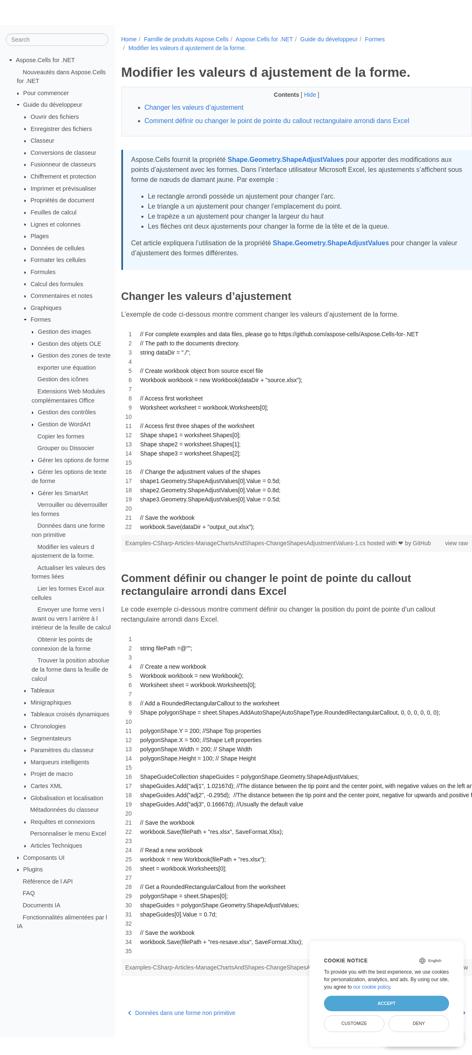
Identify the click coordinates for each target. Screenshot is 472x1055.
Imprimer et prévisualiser (63, 188)
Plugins (33, 869)
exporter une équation (67, 367)
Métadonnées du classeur (64, 809)
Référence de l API (48, 881)
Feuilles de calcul (53, 212)
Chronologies (48, 726)
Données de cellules (57, 248)
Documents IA (41, 905)
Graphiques (45, 308)
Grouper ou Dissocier (66, 448)
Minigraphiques (50, 702)
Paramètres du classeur (62, 750)
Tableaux (42, 690)
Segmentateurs (50, 738)
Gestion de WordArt (64, 424)
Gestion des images (64, 331)
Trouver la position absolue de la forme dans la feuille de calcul (70, 669)
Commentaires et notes (61, 295)
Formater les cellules (58, 260)
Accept (386, 1003)
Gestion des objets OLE (69, 343)
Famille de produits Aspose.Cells (186, 39)
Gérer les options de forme (73, 460)
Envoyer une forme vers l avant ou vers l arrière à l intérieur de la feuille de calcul (71, 618)
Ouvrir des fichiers (54, 116)
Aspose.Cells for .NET (45, 60)
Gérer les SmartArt (63, 492)
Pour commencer (46, 93)
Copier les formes (61, 436)
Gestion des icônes (63, 379)
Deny (419, 1023)
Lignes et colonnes (55, 224)
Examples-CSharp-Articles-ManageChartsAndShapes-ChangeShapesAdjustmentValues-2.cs (246, 976)
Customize (354, 1023)
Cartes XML (46, 786)
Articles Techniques (56, 845)
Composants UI (44, 857)
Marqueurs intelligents (59, 762)
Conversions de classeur (63, 152)
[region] (284, 430)
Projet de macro (51, 773)
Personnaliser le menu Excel (68, 833)
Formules (42, 272)
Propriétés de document (62, 200)
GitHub (135, 552)
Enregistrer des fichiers (61, 128)
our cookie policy (371, 987)
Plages (39, 236)
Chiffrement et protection (63, 176)
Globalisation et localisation (66, 797)
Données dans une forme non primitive (182, 1030)
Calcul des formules (56, 283)
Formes (40, 319)
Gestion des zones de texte (74, 355)
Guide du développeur (53, 104)
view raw (432, 543)
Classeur (42, 140)
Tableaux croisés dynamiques (69, 714)
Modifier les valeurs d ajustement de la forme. (187, 48)
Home (129, 39)
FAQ (29, 893)
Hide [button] (299, 94)
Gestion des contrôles (67, 412)
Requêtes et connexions (62, 821)
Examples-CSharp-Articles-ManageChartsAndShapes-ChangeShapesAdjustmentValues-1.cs (246, 543)
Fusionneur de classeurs (63, 164)
